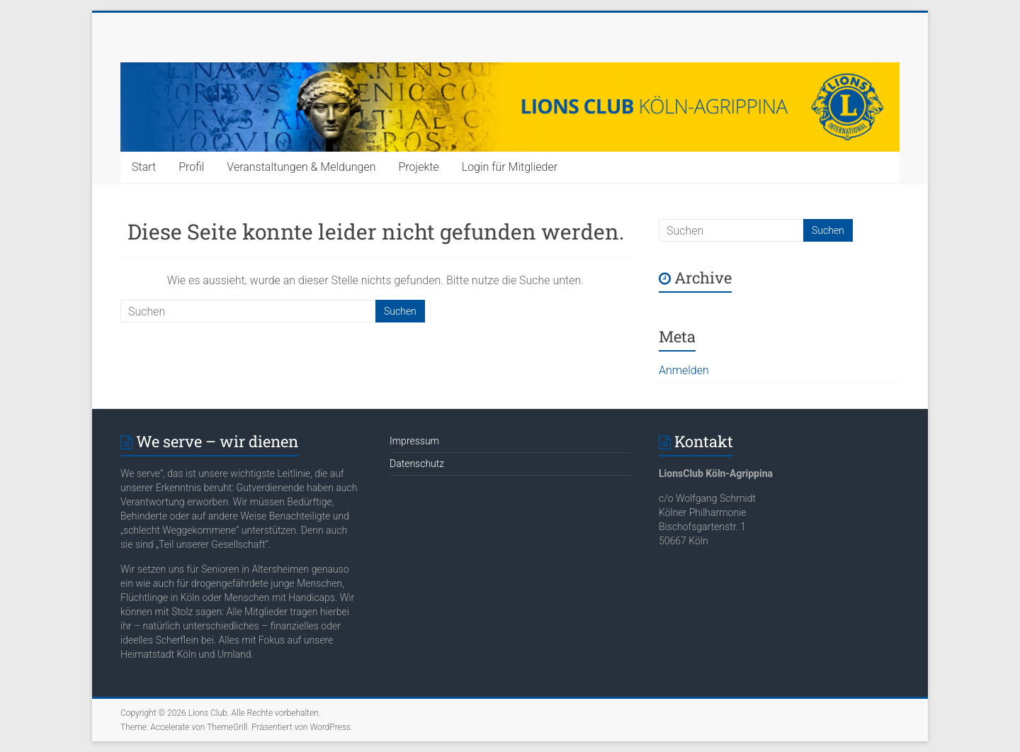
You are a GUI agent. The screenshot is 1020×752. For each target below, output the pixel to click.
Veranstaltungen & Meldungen (301, 167)
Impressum (414, 441)
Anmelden (684, 370)
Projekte (418, 167)
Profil (191, 167)
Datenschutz (417, 463)
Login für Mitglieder (509, 167)
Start (144, 167)
